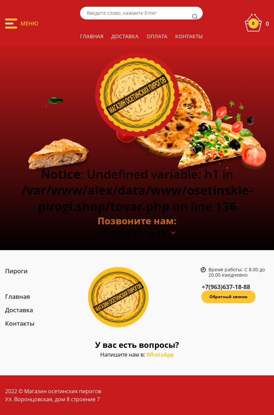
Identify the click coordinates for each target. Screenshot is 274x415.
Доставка (125, 36)
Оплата (157, 36)
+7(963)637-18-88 (132, 233)
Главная (92, 36)
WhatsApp (160, 354)
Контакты (189, 36)
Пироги (16, 271)
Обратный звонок (228, 296)
